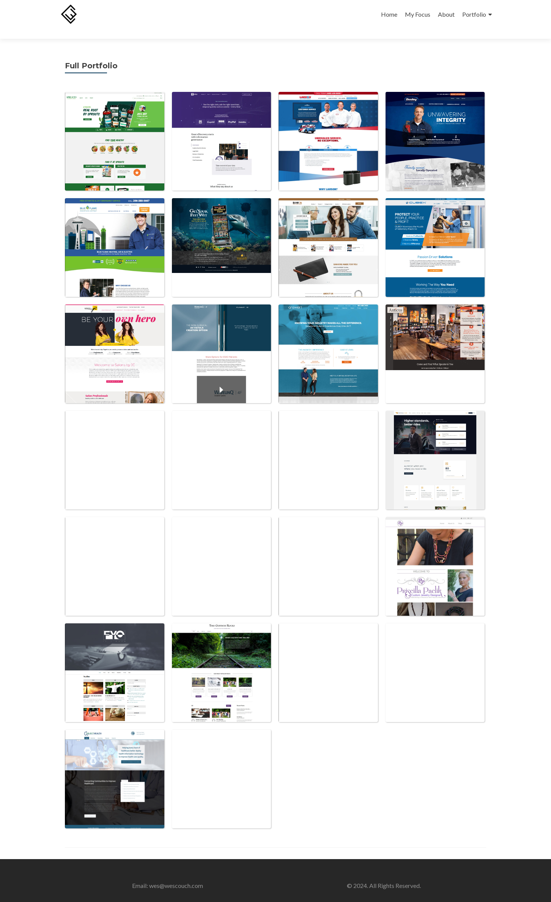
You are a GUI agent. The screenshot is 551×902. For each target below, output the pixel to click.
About (446, 14)
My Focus (417, 14)
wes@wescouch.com (176, 875)
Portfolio (474, 14)
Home (389, 14)
